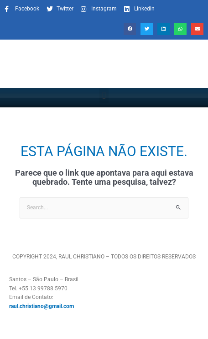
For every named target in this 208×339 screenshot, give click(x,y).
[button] (130, 29)
